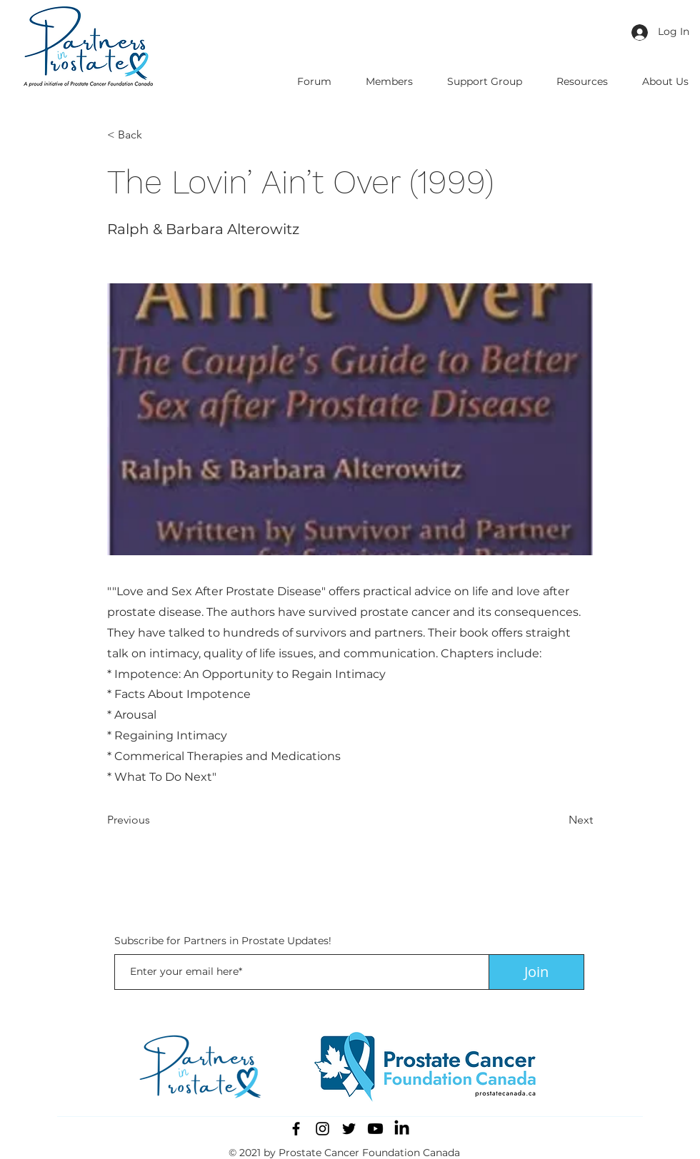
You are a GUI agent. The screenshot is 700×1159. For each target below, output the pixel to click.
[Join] (536, 972)
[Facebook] (296, 1129)
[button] (154, 135)
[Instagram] (322, 1129)
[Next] (557, 820)
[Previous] (154, 820)
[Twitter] (349, 1129)
